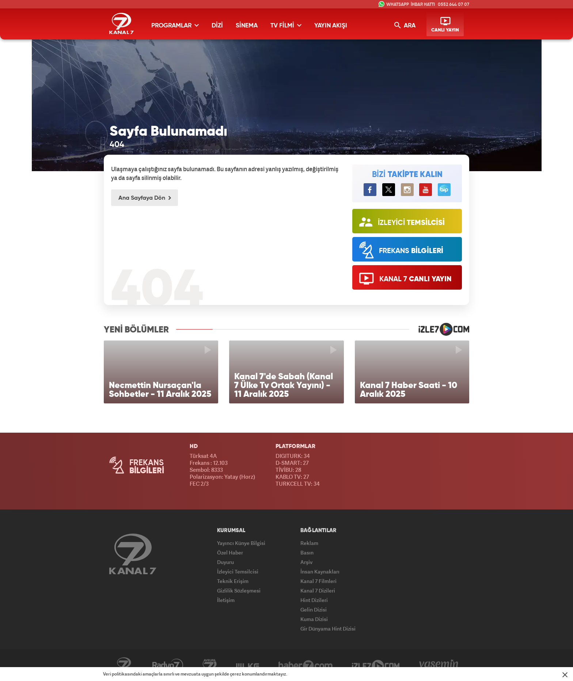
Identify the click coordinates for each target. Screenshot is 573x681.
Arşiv (306, 561)
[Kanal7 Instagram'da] (407, 189)
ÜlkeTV (247, 665)
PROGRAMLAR (175, 25)
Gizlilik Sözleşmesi (239, 590)
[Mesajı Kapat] (565, 674)
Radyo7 (167, 665)
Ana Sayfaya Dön (144, 198)
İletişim (226, 600)
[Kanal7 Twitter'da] (388, 189)
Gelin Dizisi (313, 609)
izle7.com (439, 329)
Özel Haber (230, 552)
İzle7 (376, 665)
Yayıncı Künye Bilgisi (241, 542)
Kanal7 (124, 665)
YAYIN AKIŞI (330, 26)
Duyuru (225, 561)
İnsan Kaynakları (319, 571)
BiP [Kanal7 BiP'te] (444, 189)
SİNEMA (247, 26)
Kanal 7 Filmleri (318, 580)
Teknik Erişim (232, 580)
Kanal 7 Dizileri (317, 590)
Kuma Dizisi (314, 619)
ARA (404, 25)
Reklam (309, 542)
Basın (307, 552)
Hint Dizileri (314, 600)
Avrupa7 (209, 665)
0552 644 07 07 (453, 5)
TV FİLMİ (285, 25)
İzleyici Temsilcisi (237, 571)
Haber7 (305, 665)
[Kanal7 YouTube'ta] (425, 189)
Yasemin (438, 665)
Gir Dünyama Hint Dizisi (328, 628)
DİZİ (217, 26)
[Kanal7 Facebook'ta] (370, 189)
